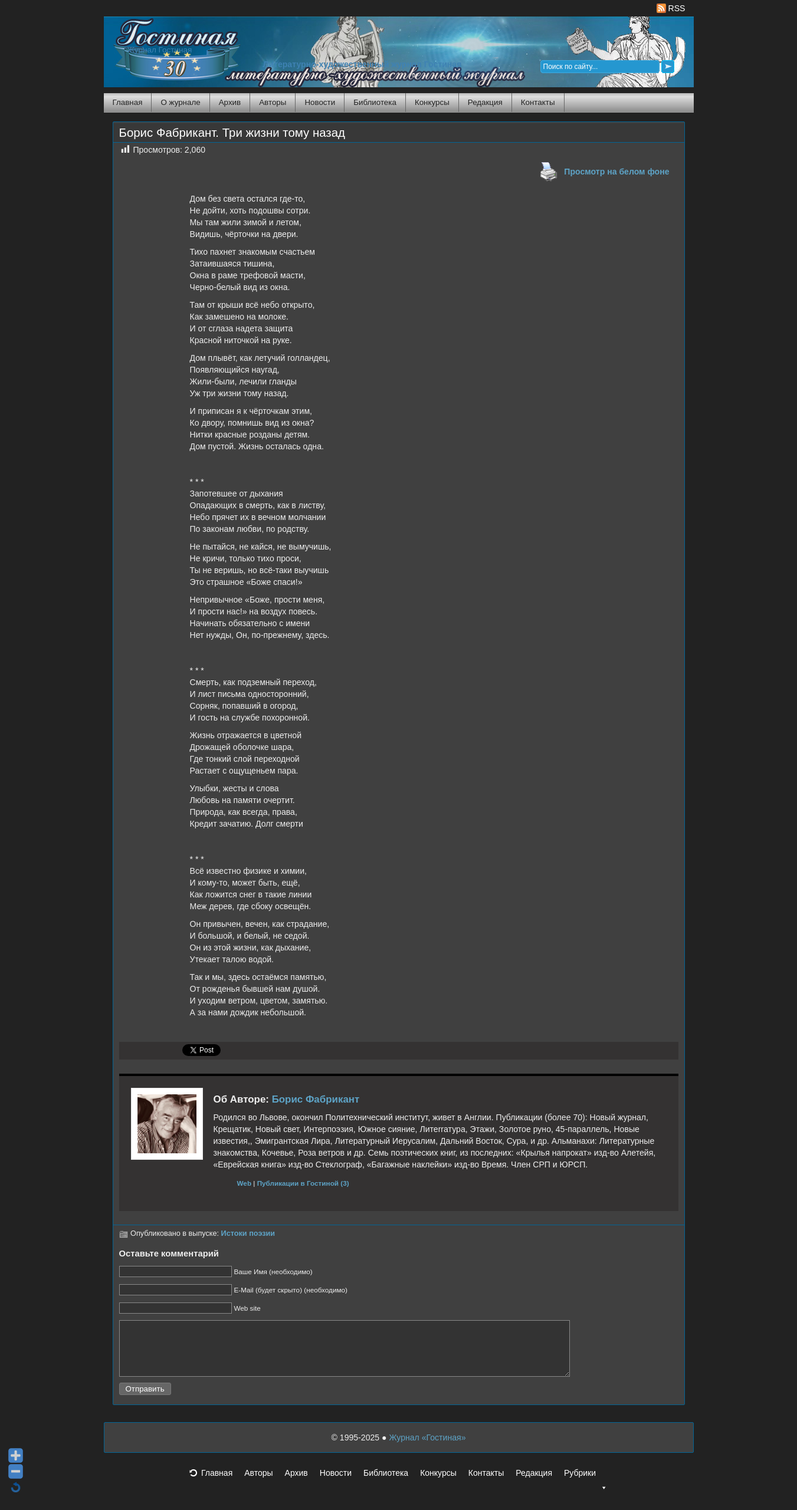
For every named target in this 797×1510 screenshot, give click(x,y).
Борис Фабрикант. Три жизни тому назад (232, 132)
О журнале (180, 102)
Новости (319, 102)
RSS (671, 8)
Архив (230, 102)
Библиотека (374, 102)
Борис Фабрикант (316, 1099)
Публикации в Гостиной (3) (303, 1183)
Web (244, 1183)
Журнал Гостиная (159, 49)
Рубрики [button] (586, 1487)
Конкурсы (432, 102)
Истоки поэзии (248, 1233)
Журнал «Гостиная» (427, 1448)
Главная (128, 102)
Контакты (538, 102)
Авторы (272, 102)
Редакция (485, 102)
